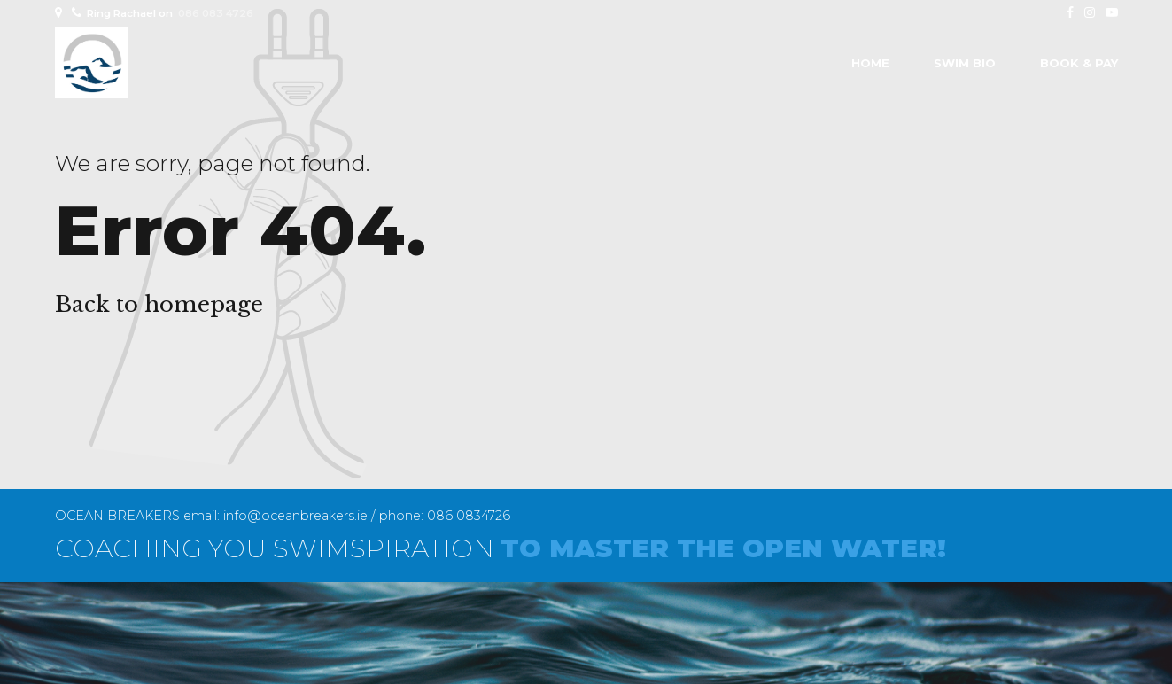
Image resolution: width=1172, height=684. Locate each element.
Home (870, 63)
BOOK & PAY (1079, 63)
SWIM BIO (965, 63)
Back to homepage (159, 304)
